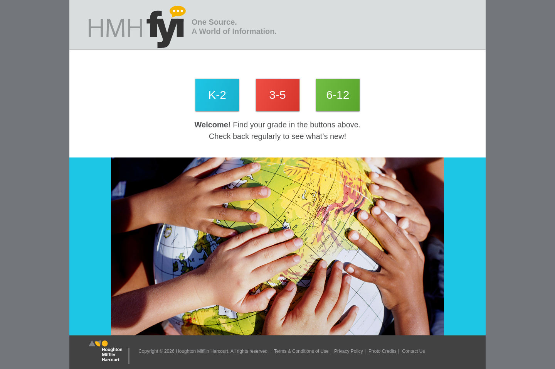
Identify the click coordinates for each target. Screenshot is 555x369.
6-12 (337, 94)
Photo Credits (382, 351)
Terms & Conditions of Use (301, 351)
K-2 (217, 94)
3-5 (277, 94)
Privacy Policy (348, 351)
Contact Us (413, 351)
